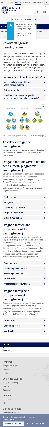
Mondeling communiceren (16, 268)
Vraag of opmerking (10, 382)
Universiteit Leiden (7, 2)
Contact (6, 369)
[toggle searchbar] (46, 7)
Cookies (6, 386)
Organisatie (7, 399)
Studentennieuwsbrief (11, 412)
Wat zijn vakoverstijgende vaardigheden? (23, 77)
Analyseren (9, 202)
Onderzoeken (10, 197)
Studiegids (7, 350)
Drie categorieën (11, 90)
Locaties (6, 373)
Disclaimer (7, 390)
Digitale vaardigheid (13, 218)
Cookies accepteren (13, 423)
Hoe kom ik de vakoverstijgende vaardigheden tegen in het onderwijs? (21, 96)
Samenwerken (10, 263)
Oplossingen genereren (14, 207)
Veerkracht (9, 331)
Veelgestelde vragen (10, 365)
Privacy (5, 403)
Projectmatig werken (13, 212)
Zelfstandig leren (12, 325)
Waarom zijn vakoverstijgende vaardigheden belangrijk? (18, 83)
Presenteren (9, 278)
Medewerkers (26, 2)
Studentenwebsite (7, 32)
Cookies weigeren (36, 423)
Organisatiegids (38, 2)
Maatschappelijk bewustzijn (17, 284)
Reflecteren (9, 320)
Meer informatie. (9, 420)
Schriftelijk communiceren (16, 273)
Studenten (18, 2)
